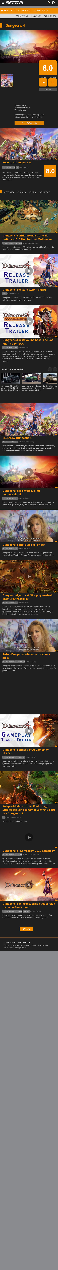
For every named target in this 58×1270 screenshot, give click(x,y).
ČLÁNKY (21, 192)
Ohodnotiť (47, 89)
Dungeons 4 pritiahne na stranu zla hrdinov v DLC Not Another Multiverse (27, 237)
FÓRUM (45, 10)
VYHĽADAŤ (20, 16)
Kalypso (27, 107)
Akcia (24, 105)
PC (3, 243)
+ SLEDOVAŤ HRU (29, 123)
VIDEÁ (23, 10)
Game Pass (21, 661)
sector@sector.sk (20, 948)
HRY (29, 10)
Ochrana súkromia (10, 942)
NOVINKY (5, 10)
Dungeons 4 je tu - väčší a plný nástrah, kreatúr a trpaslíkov (27, 597)
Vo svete (43, 77)
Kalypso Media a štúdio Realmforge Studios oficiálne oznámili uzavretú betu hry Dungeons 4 (28, 809)
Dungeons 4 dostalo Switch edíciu (24, 289)
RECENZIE (15, 10)
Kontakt (28, 942)
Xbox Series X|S (9, 243)
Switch (20, 243)
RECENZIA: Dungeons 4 (16, 438)
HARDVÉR (36, 10)
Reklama (21, 942)
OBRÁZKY (44, 192)
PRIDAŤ (34, 16)
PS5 (16, 243)
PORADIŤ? (48, 16)
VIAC (26, 929)
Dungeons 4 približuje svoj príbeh (23, 544)
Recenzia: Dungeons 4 (16, 162)
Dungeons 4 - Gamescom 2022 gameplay (28, 850)
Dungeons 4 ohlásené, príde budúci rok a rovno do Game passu (28, 905)
